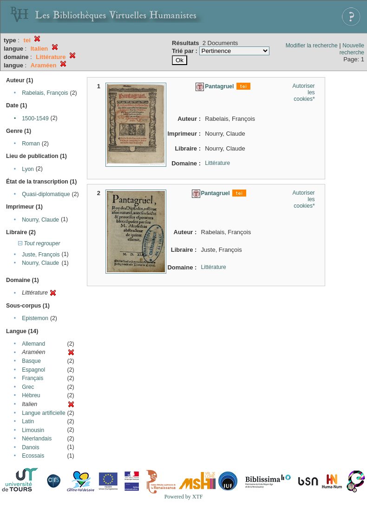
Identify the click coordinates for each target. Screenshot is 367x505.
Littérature (217, 163)
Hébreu (31, 395)
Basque (31, 361)
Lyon (28, 169)
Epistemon (35, 318)
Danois (30, 447)
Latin (28, 421)
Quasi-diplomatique (46, 194)
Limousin (33, 430)
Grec (28, 387)
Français (32, 378)
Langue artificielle (43, 413)
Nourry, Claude (40, 219)
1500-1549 (35, 118)
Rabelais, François (45, 93)
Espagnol (33, 370)
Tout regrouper (39, 243)
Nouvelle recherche (352, 49)
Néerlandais (37, 438)
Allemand (33, 344)
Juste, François (40, 254)
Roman (31, 143)
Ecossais (33, 456)
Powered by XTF (183, 496)
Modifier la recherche (312, 45)
